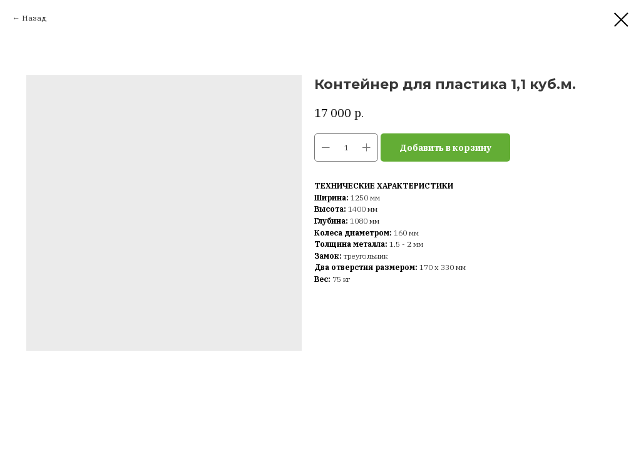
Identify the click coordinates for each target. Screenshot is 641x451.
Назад (34, 18)
